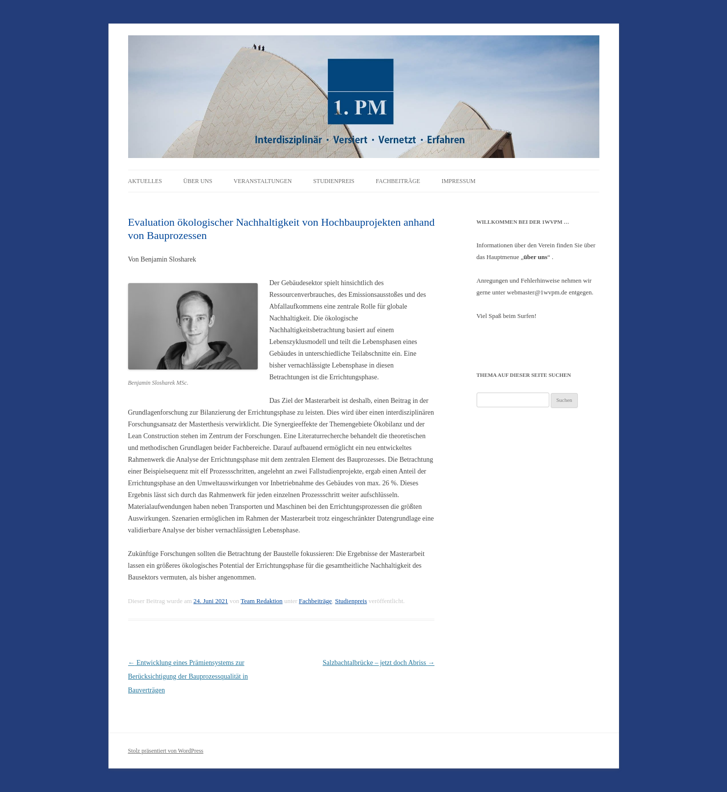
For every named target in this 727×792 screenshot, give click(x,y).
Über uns (197, 181)
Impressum (458, 181)
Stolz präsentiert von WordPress (166, 750)
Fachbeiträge (398, 181)
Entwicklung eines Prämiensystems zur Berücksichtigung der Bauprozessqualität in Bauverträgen (188, 676)
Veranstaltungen (263, 181)
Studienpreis (333, 181)
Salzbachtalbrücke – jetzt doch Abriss (378, 662)
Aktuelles (145, 181)
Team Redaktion (261, 601)
